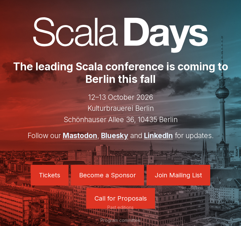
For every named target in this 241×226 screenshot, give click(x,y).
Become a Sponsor (107, 175)
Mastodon (80, 135)
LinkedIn (158, 135)
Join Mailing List (178, 175)
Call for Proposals (120, 198)
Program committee (120, 220)
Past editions (120, 207)
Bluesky (114, 135)
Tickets (49, 175)
